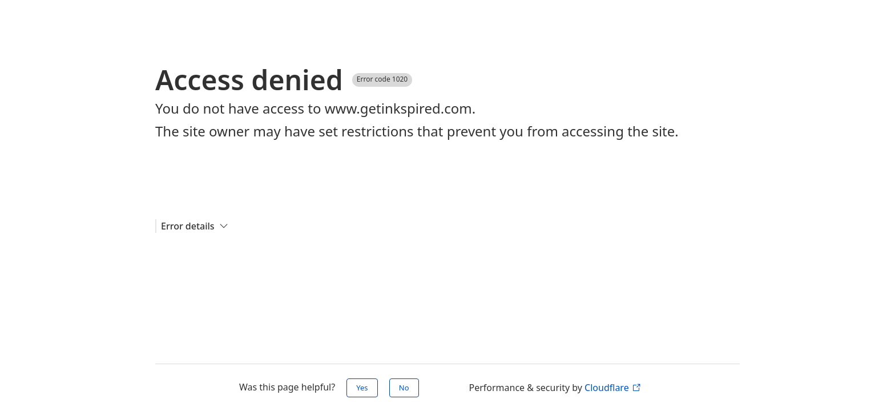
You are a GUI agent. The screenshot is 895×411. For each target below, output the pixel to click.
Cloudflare (612, 387)
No (404, 387)
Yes (362, 387)
